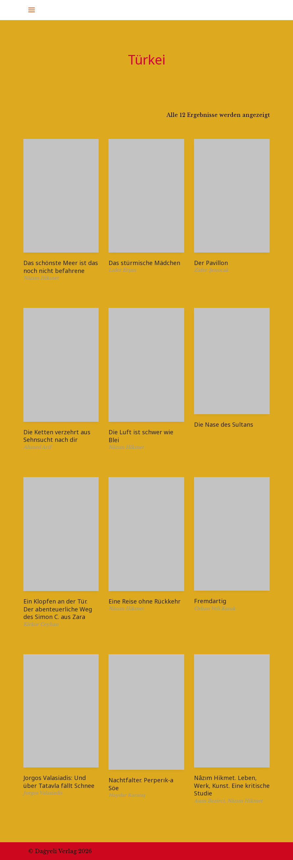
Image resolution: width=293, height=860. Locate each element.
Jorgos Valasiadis (42, 793)
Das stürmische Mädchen (144, 263)
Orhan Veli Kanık (214, 608)
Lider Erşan (122, 270)
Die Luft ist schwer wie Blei (141, 435)
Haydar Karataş (127, 795)
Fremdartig (210, 601)
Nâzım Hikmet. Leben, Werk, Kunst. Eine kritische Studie (232, 785)
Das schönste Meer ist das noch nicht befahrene (60, 266)
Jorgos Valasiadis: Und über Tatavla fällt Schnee (58, 781)
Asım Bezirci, (210, 801)
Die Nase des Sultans (223, 424)
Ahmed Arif (37, 447)
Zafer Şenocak (211, 270)
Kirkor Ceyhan (41, 624)
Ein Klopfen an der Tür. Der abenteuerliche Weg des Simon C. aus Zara (57, 609)
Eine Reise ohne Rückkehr (145, 601)
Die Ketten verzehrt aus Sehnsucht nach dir (56, 435)
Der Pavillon (211, 263)
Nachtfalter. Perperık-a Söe (141, 784)
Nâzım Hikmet (41, 278)
